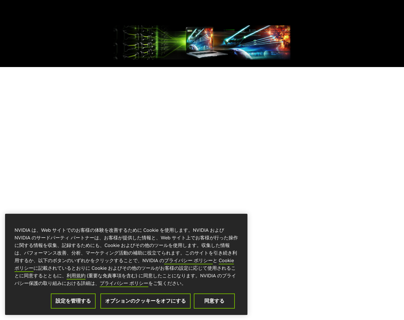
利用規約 (76, 276)
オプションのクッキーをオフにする (145, 301)
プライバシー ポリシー (188, 261)
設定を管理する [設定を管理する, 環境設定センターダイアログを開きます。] (73, 301)
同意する (214, 301)
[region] (126, 265)
